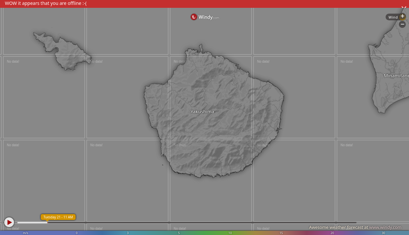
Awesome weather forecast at (355, 227)
